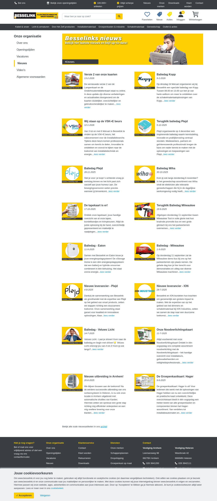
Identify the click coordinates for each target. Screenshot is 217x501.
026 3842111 (183, 463)
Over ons (22, 42)
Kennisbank (84, 468)
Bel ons (20, 3)
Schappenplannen (119, 453)
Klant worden (188, 5)
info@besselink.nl (153, 468)
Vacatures (23, 56)
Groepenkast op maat (121, 463)
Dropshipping (117, 458)
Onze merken (160, 5)
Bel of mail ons (21, 447)
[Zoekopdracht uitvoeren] (119, 16)
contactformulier (21, 457)
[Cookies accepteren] (24, 495)
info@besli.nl (183, 468)
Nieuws (147, 3)
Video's (21, 70)
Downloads (173, 3)
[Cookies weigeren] (45, 495)
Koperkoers (116, 468)
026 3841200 (151, 463)
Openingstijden (26, 49)
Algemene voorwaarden (31, 76)
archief (104, 426)
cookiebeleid (57, 488)
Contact (199, 3)
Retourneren (84, 458)
